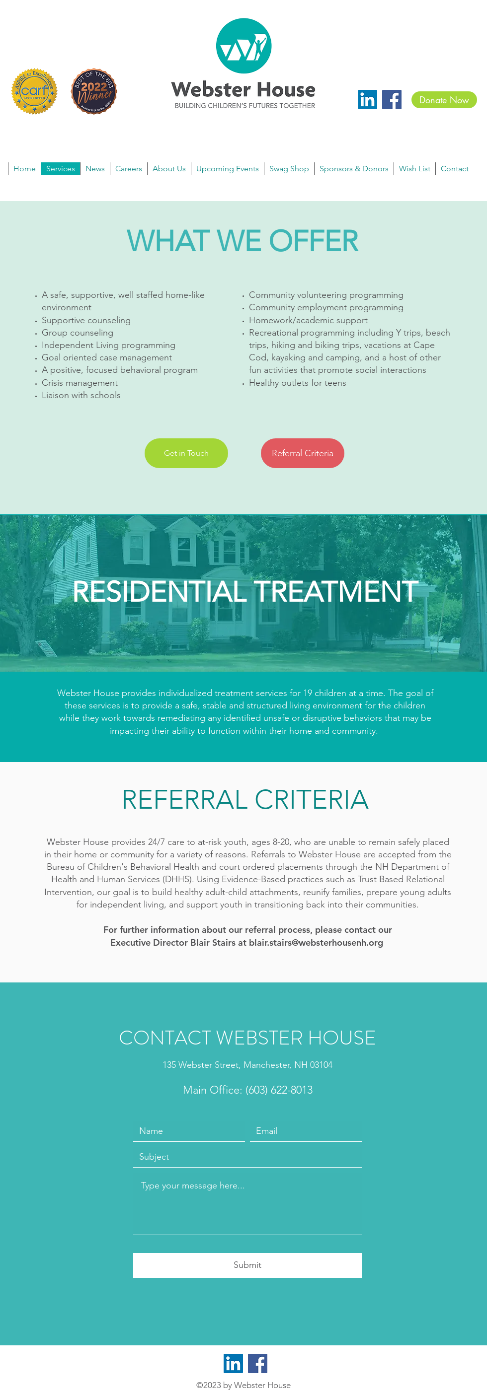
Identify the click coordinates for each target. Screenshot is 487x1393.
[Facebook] (392, 99)
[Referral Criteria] (302, 453)
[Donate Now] (444, 99)
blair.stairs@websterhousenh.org (316, 942)
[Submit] (247, 1265)
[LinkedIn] (367, 99)
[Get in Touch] (186, 453)
